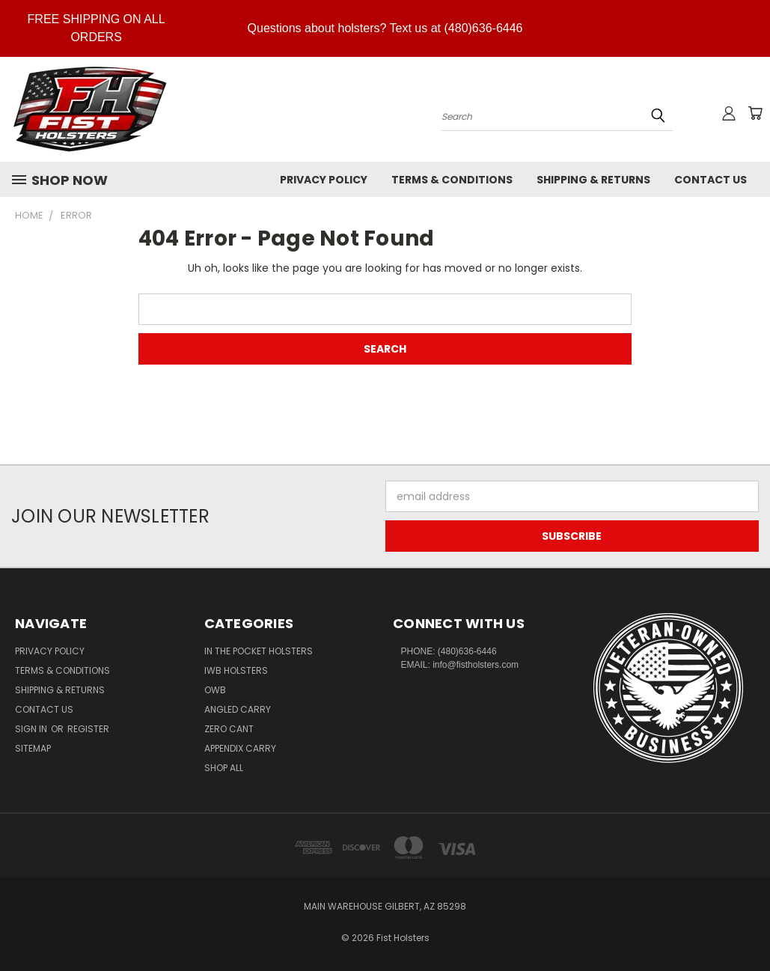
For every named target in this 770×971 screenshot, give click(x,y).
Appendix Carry (240, 748)
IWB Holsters (236, 670)
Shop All (223, 767)
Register (88, 728)
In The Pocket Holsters (258, 651)
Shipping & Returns (593, 179)
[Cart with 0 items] (755, 113)
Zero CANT (229, 728)
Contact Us (710, 179)
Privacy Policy (323, 179)
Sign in (32, 728)
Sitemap (33, 748)
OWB (215, 690)
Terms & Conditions (452, 179)
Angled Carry (237, 709)
